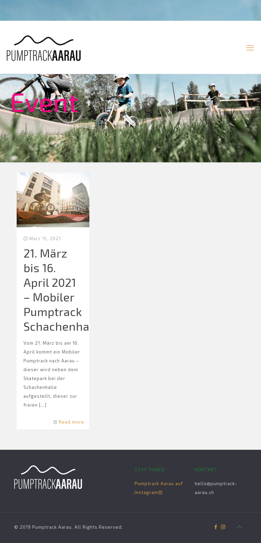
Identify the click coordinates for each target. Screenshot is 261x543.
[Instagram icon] (223, 527)
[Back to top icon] (239, 527)
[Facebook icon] (216, 527)
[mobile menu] (250, 47)
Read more (71, 422)
